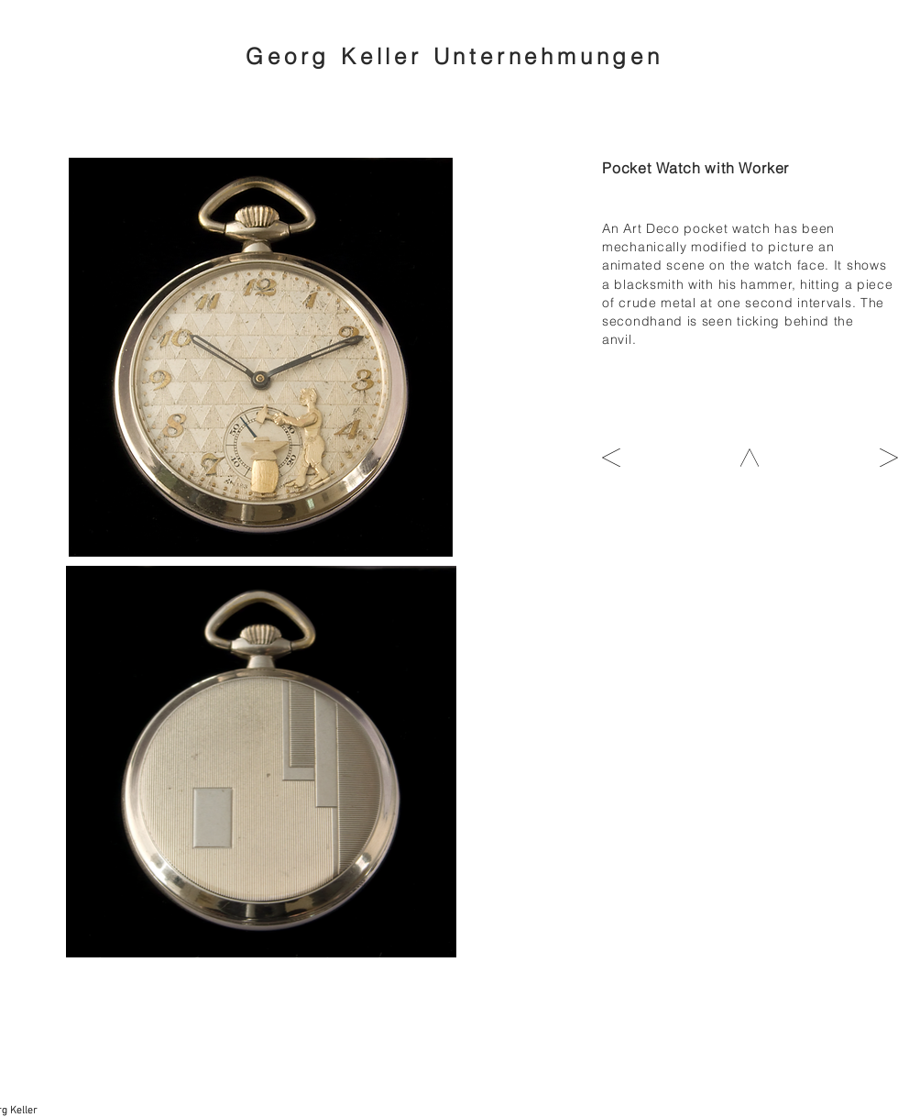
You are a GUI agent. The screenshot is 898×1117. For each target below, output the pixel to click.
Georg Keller (339, 56)
